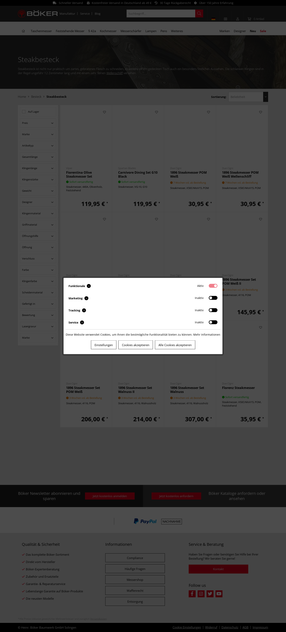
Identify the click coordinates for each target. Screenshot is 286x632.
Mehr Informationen (206, 334)
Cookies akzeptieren (135, 345)
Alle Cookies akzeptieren (175, 345)
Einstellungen (104, 345)
